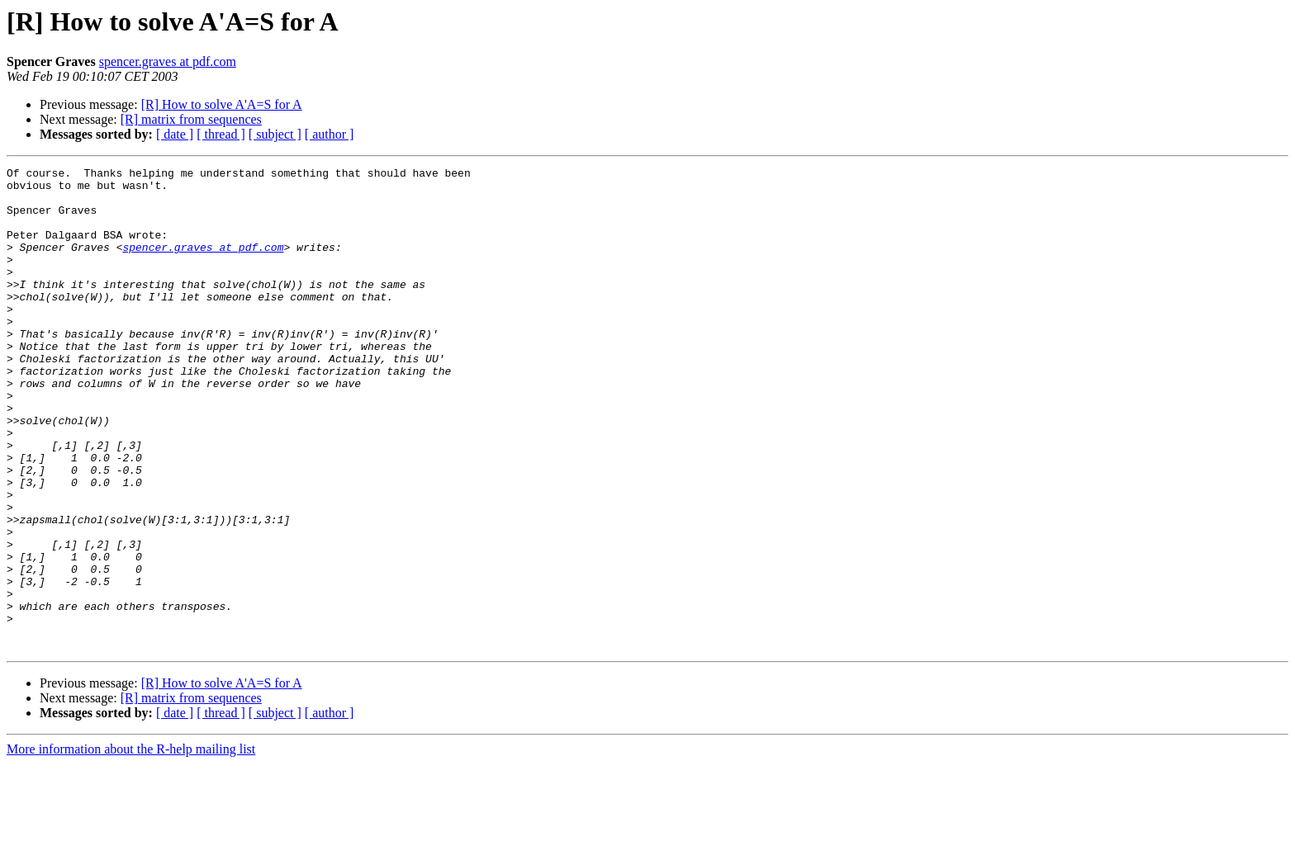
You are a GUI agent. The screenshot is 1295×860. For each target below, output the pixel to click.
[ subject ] (275, 134)
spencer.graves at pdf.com (167, 61)
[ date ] (174, 134)
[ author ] (329, 134)
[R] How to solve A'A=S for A (221, 104)
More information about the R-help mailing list (131, 846)
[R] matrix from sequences (191, 119)
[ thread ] (221, 134)
